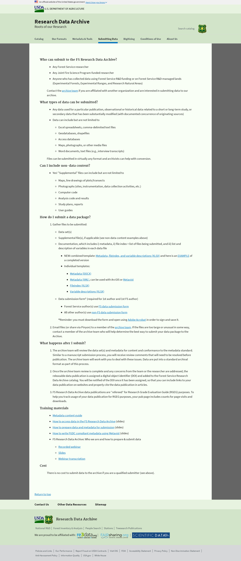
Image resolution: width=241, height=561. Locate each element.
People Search (93, 528)
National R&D (42, 528)
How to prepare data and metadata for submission (83, 427)
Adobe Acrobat (137, 320)
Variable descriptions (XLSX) (87, 291)
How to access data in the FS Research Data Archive (84, 421)
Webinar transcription (71, 459)
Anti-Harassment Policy (46, 555)
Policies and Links (43, 550)
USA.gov (87, 555)
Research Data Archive (62, 21)
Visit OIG (114, 550)
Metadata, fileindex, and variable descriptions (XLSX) (128, 256)
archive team (70, 91)
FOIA (123, 550)
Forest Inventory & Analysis (67, 528)
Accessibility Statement (140, 550)
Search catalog (186, 28)
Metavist (128, 279)
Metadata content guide (67, 415)
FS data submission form (114, 306)
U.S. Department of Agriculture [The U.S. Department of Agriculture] (59, 8)
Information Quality (70, 555)
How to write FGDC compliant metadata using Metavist (86, 433)
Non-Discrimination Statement (185, 550)
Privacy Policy (161, 550)
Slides (62, 453)
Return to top (43, 494)
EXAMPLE (183, 256)
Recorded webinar (69, 447)
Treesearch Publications (129, 528)
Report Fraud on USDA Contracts (91, 550)
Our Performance (63, 550)
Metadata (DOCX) (80, 274)
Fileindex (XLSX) (79, 285)
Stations (108, 528)
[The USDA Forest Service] (202, 28)
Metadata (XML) (79, 279)
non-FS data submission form (109, 312)
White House (100, 555)
